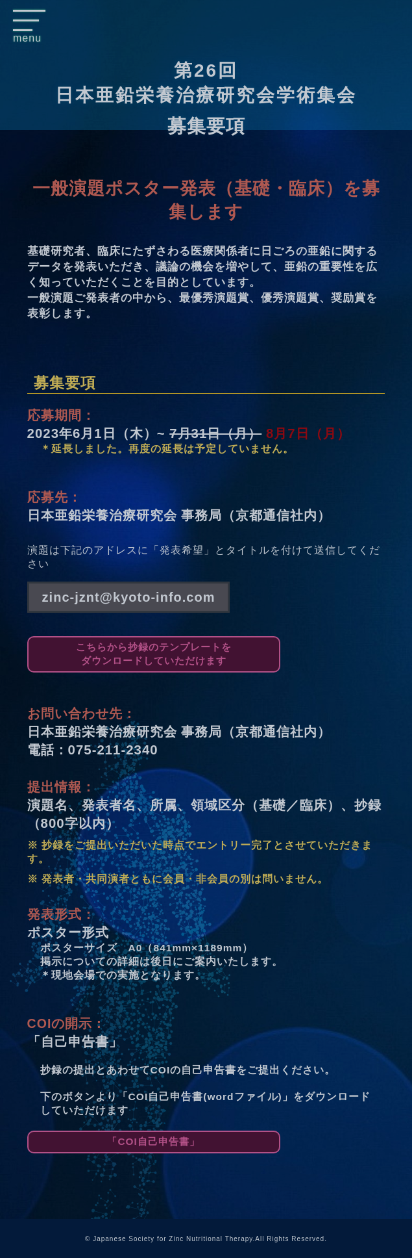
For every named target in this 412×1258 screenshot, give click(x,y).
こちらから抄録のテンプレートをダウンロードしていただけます (154, 653)
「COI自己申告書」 (153, 1141)
